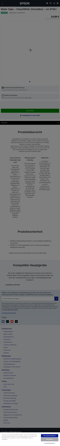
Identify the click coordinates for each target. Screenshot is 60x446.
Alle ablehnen (49, 439)
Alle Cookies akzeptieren (50, 435)
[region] (30, 439)
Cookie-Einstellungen (49, 443)
